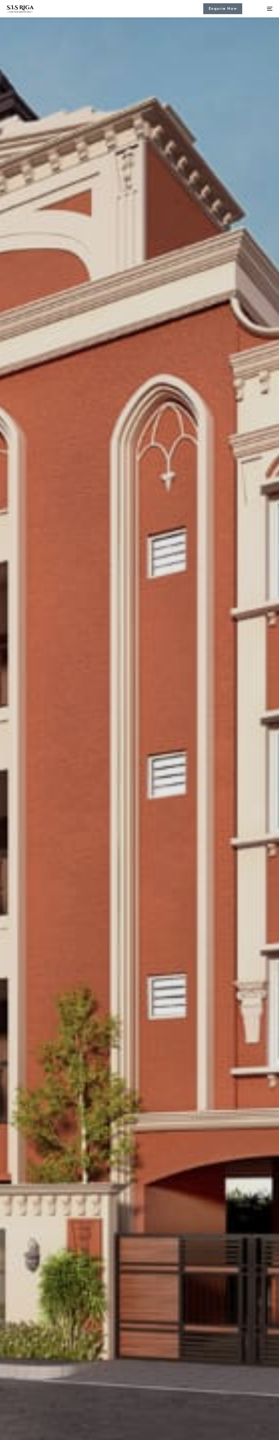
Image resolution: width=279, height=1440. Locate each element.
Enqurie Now (223, 8)
